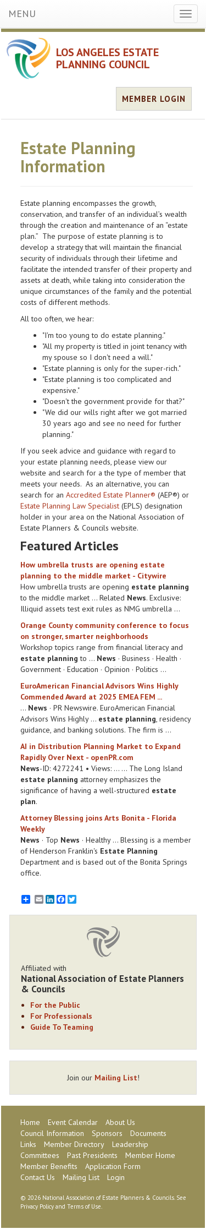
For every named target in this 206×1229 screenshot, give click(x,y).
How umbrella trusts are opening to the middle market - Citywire (93, 570)
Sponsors (107, 1133)
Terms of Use (84, 1206)
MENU (22, 13)
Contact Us (37, 1177)
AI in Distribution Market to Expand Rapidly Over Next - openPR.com (100, 751)
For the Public (55, 1005)
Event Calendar (73, 1122)
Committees (39, 1155)
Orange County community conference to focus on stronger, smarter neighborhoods (104, 630)
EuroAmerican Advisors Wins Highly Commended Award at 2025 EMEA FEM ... (99, 691)
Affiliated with (103, 978)
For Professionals (61, 1016)
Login (116, 1177)
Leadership (130, 1144)
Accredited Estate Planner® (110, 495)
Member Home (150, 1155)
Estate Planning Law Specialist (69, 506)
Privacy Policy (37, 1206)
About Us (120, 1122)
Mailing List (115, 1078)
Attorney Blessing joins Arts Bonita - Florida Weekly (98, 823)
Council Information (52, 1133)
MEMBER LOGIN (154, 99)
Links (28, 1144)
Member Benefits (48, 1166)
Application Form (113, 1166)
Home (30, 1122)
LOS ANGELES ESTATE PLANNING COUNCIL (107, 58)
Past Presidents (92, 1155)
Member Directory (74, 1144)
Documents (148, 1133)
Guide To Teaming (61, 1027)
